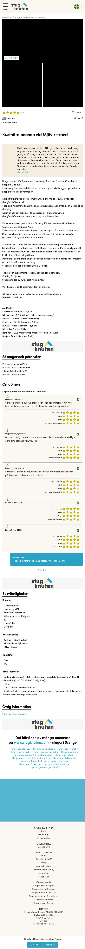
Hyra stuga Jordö (69, 752)
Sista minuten (43, 838)
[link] (43, 886)
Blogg (44, 863)
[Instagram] (44, 932)
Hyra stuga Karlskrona (44, 749)
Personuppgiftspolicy (43, 870)
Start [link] (43, 831)
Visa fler (42, 570)
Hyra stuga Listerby (64, 755)
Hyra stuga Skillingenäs (64, 758)
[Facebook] (44, 928)
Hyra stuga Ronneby (68, 749)
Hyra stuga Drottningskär (45, 752)
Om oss (43, 856)
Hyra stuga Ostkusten (30, 764)
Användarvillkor (43, 866)
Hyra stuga (43, 835)
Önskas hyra (44, 847)
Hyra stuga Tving (42, 758)
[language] (78, 6)
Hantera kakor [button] (44, 873)
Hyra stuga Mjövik (44, 755)
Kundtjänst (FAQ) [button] (43, 859)
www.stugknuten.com (31, 742)
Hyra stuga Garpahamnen (55, 761)
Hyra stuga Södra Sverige (56, 764)
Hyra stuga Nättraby (20, 752)
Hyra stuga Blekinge (20, 749)
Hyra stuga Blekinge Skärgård (45, 768)
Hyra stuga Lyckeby (21, 758)
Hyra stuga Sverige (23, 755)
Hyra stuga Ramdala (30, 761)
